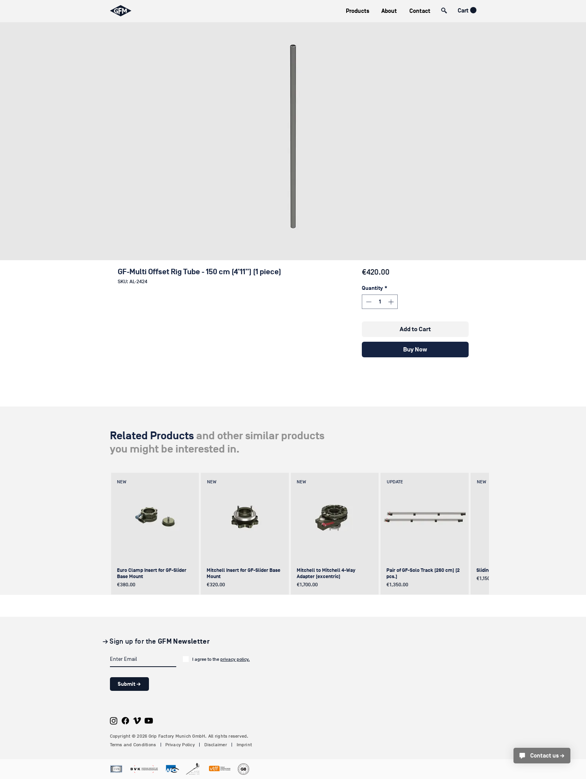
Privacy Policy (180, 744)
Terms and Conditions (133, 744)
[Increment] (392, 302)
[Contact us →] (541, 755)
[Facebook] (125, 721)
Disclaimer (215, 744)
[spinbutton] (380, 302)
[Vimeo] (137, 721)
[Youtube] (149, 721)
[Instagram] (114, 721)
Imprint (244, 744)
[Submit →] (129, 684)
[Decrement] (368, 302)
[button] (357, 11)
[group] (292, 533)
